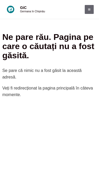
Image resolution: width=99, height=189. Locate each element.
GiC (23, 8)
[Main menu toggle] (89, 9)
